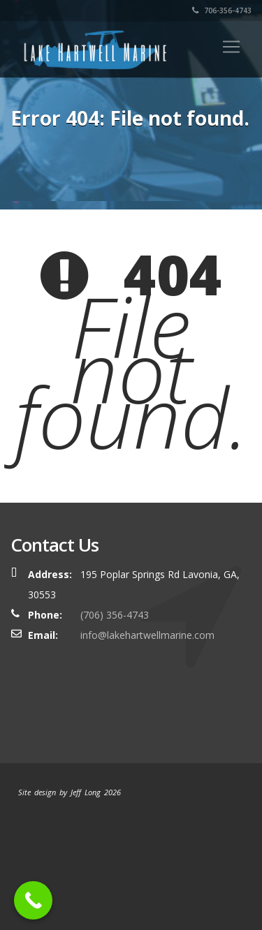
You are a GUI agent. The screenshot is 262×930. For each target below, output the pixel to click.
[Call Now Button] (33, 900)
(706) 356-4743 (114, 614)
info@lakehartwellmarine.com (147, 635)
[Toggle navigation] (231, 47)
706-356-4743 (222, 10)
